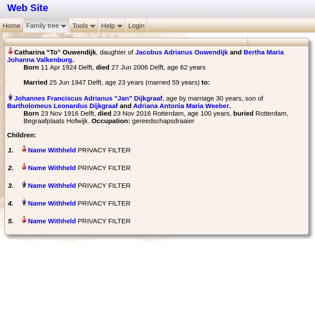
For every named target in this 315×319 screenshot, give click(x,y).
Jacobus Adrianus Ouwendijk (181, 52)
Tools (83, 25)
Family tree (46, 25)
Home (11, 25)
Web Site (27, 7)
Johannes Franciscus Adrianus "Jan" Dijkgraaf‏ (88, 98)
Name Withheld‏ (52, 150)
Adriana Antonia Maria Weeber (181, 105)
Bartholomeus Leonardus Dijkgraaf (62, 105)
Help (112, 25)
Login (136, 25)
